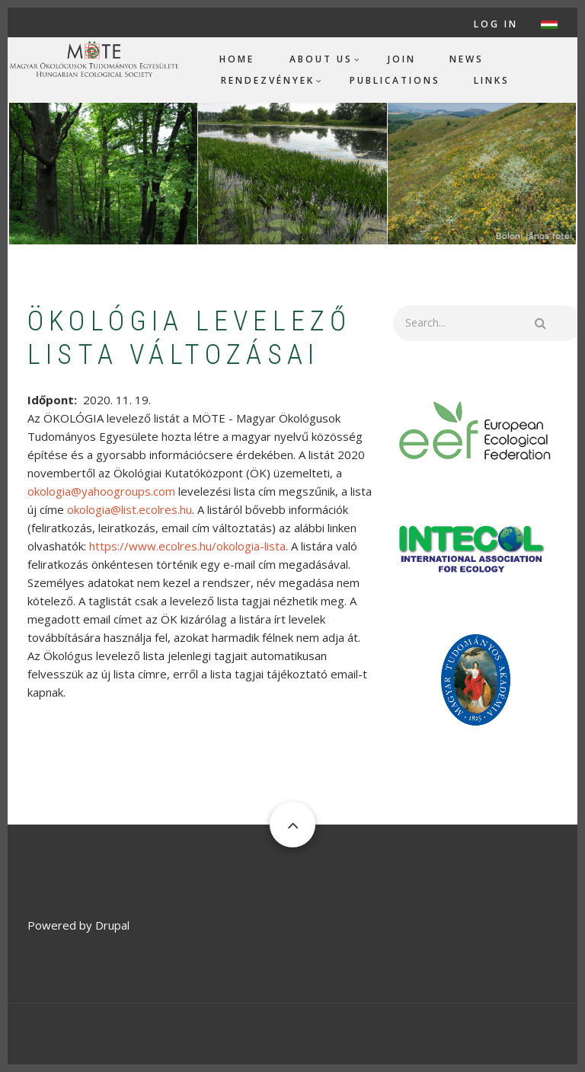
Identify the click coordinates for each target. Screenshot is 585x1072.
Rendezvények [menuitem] (268, 80)
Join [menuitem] (402, 59)
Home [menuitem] (236, 59)
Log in (496, 24)
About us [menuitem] (321, 59)
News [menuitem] (466, 59)
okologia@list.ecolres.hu (129, 509)
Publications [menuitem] (395, 80)
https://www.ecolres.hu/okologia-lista (187, 546)
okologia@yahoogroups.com (101, 491)
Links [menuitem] (492, 80)
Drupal (112, 925)
